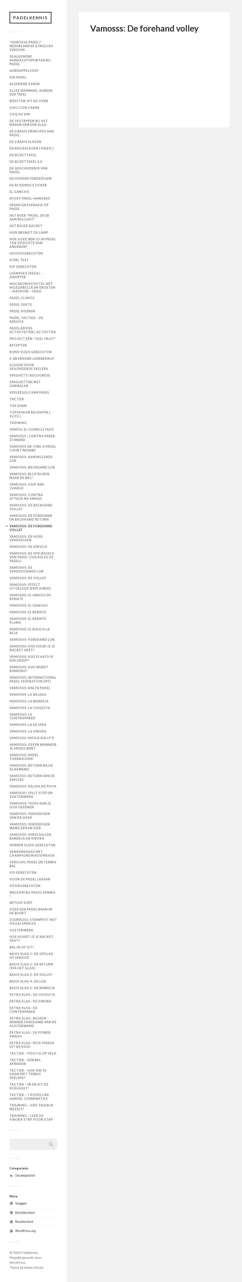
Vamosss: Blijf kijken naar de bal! (29, 476)
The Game (18, 406)
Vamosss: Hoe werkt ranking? (28, 669)
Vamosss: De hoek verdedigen (26, 538)
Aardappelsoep (24, 71)
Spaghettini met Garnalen (25, 384)
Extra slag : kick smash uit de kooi (31, 1045)
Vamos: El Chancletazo (31, 429)
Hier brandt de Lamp (28, 232)
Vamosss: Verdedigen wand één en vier (29, 826)
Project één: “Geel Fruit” (32, 339)
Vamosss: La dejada (28, 725)
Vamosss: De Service (28, 547)
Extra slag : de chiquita (32, 994)
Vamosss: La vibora (27, 731)
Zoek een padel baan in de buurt (30, 911)
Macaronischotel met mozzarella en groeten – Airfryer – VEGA (32, 287)
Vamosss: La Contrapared (22, 716)
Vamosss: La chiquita (29, 708)
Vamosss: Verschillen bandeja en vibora (30, 836)
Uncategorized (25, 1175)
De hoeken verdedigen (30, 179)
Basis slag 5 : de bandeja (32, 988)
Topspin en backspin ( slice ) (29, 414)
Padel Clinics (22, 298)
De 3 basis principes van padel (31, 133)
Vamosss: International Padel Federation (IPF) (32, 679)
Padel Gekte (20, 304)
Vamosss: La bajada (28, 694)
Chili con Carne (24, 107)
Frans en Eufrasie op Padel (29, 207)
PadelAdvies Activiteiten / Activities (32, 330)
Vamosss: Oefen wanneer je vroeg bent (33, 746)
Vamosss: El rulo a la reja (29, 631)
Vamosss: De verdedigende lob (26, 569)
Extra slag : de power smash (30, 1034)
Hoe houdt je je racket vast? (31, 939)
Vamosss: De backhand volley (31, 507)
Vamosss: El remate (27, 612)
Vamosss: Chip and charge (27, 486)
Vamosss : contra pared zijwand (32, 438)
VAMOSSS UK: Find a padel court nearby (32, 448)
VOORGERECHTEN (25, 886)
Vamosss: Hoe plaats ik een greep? (31, 658)
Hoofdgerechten (26, 253)
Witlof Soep (21, 903)
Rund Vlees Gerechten (30, 352)
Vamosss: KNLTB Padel (30, 688)
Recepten (18, 345)
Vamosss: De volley (27, 578)
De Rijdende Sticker (28, 185)
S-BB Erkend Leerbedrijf (31, 358)
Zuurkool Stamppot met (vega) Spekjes (33, 922)
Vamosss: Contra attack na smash (26, 496)
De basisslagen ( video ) (31, 148)
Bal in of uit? (21, 947)
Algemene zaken (24, 84)
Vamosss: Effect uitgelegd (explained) (30, 587)
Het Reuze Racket (25, 226)
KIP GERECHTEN (23, 266)
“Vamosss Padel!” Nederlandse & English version (31, 46)
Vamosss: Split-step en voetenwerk (31, 795)
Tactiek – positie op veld (32, 1053)
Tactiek (16, 399)
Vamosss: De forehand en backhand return (30, 517)
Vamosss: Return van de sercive (32, 778)
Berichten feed (25, 1212)
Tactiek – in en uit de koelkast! (28, 1086)
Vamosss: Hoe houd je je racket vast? (32, 648)
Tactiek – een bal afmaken (25, 1062)
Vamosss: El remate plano (27, 620)
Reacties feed (24, 1222)
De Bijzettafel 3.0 (25, 162)
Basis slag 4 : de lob (27, 981)
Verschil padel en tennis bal (32, 864)
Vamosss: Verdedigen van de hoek (29, 815)
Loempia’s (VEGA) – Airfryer (25, 275)
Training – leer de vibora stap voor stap (31, 1118)
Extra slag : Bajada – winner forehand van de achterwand (32, 1022)
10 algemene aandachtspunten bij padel (30, 60)
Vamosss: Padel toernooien (24, 757)
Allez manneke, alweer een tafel (31, 92)
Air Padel (18, 77)
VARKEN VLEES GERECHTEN (32, 845)
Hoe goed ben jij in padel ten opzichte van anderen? (32, 243)
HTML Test (19, 260)
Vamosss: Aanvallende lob (31, 459)
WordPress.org (25, 1231)
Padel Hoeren (22, 311)
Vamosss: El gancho (28, 605)
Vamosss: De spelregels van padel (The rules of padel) (31, 557)
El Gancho (19, 192)
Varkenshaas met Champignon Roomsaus (32, 853)
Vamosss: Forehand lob (32, 639)
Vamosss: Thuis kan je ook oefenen (30, 805)
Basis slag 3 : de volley (30, 975)
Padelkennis (30, 17)
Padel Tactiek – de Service (26, 319)
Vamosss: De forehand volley (30, 528)
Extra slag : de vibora (30, 1001)
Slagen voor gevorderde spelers (28, 367)
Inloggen (21, 1203)
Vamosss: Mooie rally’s (31, 738)
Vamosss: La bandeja (29, 701)
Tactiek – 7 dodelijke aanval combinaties (29, 1097)
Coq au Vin (19, 114)
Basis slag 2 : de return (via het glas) (31, 966)
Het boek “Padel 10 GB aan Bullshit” (29, 217)
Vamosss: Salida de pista (32, 786)
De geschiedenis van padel (28, 170)
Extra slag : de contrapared (23, 1010)
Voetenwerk (21, 930)
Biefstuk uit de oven (28, 101)
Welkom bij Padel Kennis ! (32, 894)
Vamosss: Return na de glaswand (31, 767)
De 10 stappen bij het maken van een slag (28, 123)
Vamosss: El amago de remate (30, 597)
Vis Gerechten (23, 872)
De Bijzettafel (23, 155)
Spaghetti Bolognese (29, 375)
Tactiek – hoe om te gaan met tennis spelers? (28, 1074)
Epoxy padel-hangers (29, 198)
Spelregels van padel (29, 393)
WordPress (17, 1262)
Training (18, 423)
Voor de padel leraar (30, 879)
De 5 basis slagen (25, 142)
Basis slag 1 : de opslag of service (31, 955)
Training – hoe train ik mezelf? (31, 1107)
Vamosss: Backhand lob (32, 467)
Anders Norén (33, 1267)
